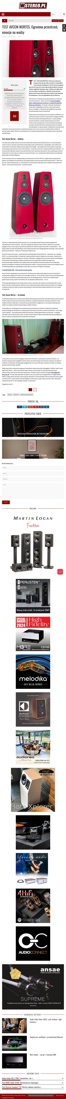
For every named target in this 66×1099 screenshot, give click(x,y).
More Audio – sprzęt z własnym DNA (43, 1054)
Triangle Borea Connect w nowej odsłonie (33, 455)
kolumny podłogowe (27, 394)
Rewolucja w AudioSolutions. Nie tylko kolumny (33, 433)
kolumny (16, 394)
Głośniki (55, 20)
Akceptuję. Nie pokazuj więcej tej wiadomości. (41, 1095)
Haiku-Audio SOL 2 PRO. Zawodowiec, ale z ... (18, 1078)
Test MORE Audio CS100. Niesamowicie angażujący (20, 1082)
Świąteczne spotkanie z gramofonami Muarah (46, 1037)
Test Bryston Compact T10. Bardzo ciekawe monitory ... (22, 1087)
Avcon (10, 394)
